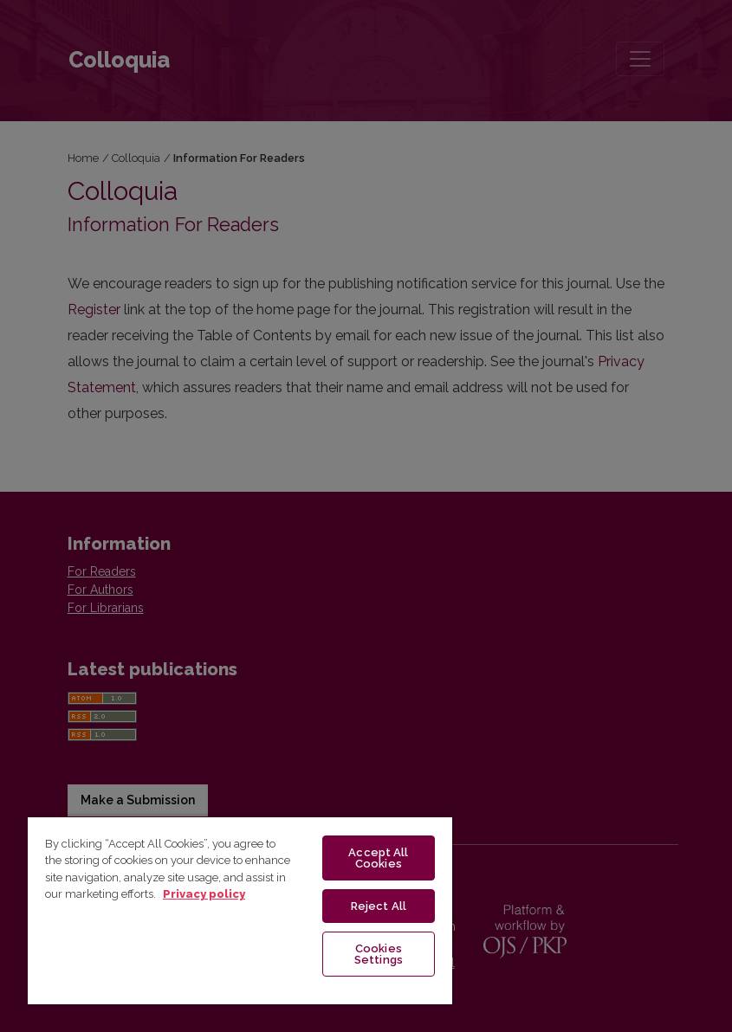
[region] (240, 910)
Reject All (378, 906)
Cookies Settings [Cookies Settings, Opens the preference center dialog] (378, 954)
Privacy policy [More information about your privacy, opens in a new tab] (204, 893)
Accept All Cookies (378, 858)
